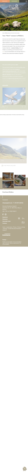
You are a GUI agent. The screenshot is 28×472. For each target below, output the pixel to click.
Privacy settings (21, 227)
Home (4, 227)
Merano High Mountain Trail (15, 78)
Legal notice (9, 227)
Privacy (15, 227)
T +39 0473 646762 (18, 203)
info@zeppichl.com (7, 203)
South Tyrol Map (2, 114)
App (23, 114)
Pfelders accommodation (7, 241)
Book (3, 51)
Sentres (10, 114)
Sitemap (5, 228)
